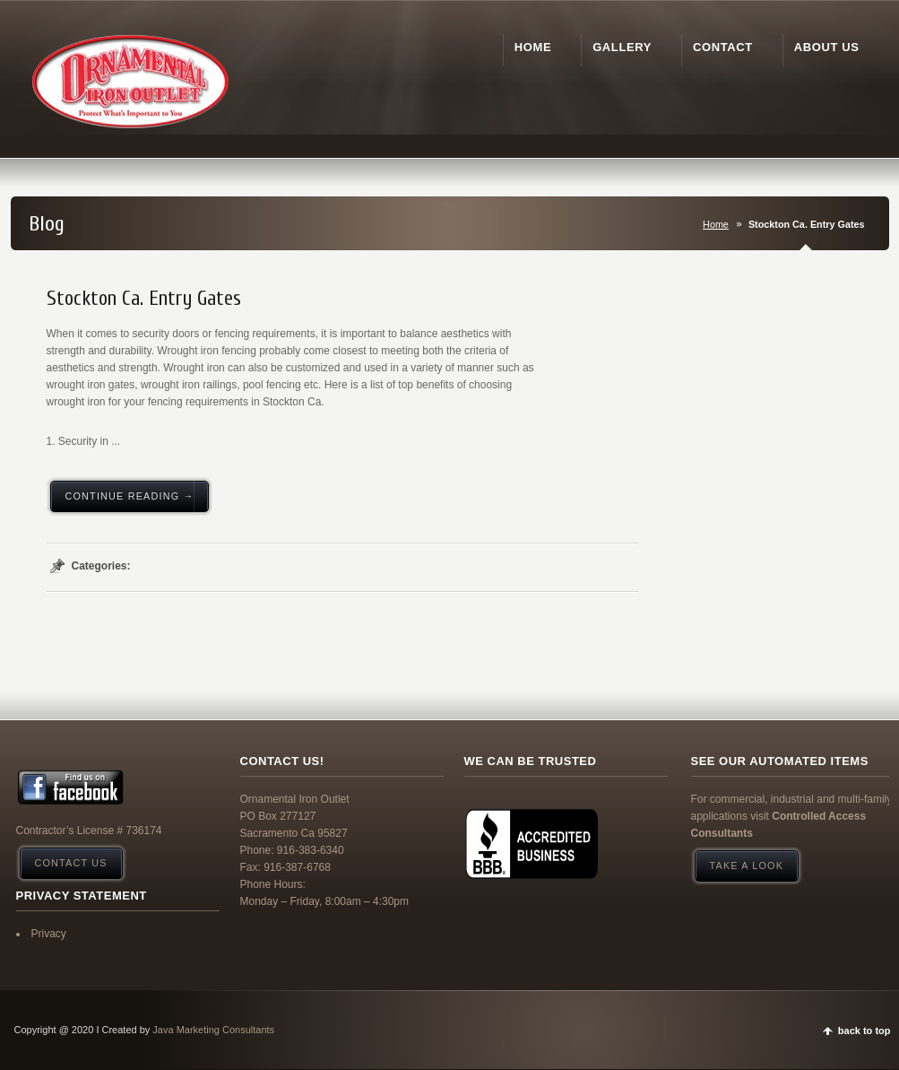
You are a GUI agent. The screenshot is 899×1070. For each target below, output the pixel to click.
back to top (864, 1030)
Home (716, 224)
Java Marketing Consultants (213, 1029)
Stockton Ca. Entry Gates (144, 298)
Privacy (48, 933)
